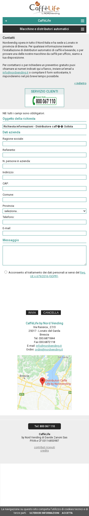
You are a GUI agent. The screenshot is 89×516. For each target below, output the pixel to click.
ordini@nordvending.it (49, 349)
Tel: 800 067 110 (44, 426)
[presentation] (44, 294)
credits (44, 450)
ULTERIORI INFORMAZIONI (44, 513)
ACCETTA (67, 513)
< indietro (80, 83)
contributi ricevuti (44, 447)
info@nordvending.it (15, 72)
